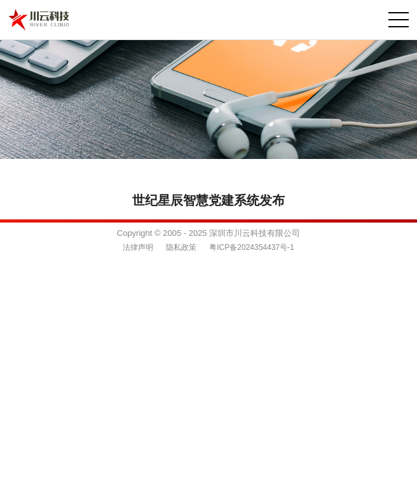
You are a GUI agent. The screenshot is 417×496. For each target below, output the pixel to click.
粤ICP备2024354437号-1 (251, 247)
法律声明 (138, 247)
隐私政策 (181, 247)
